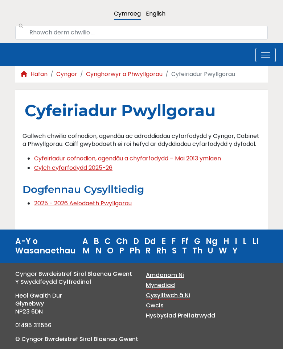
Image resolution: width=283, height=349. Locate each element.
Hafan (34, 74)
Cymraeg (127, 13)
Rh (161, 250)
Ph (135, 250)
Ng (212, 241)
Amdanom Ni (165, 275)
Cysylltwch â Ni (168, 295)
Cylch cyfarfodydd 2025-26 (73, 168)
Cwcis (155, 305)
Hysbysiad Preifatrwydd (180, 315)
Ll (255, 241)
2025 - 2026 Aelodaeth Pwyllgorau (83, 203)
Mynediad (160, 285)
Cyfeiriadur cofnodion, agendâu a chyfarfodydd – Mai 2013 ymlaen (127, 158)
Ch (122, 241)
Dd (150, 241)
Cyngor (66, 74)
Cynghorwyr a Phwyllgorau (124, 74)
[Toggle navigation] (265, 55)
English (155, 13)
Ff (185, 241)
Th (197, 250)
